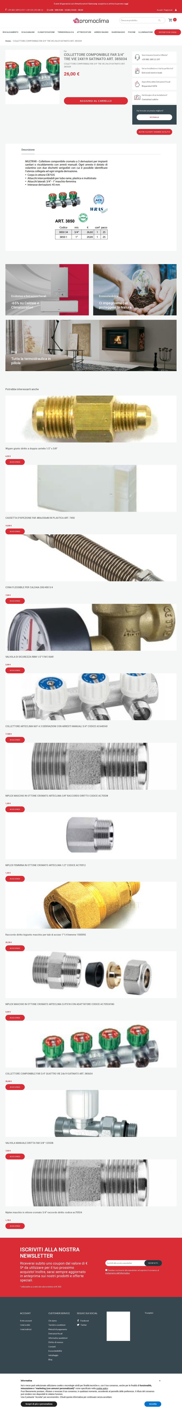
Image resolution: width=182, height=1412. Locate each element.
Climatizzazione (46, 32)
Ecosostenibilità (55, 1351)
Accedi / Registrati (167, 10)
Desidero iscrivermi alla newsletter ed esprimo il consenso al (132, 1271)
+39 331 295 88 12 (34, 10)
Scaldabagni (28, 32)
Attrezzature (84, 32)
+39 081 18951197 (16, 10)
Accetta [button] (153, 1404)
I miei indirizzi (25, 1329)
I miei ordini (25, 1325)
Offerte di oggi (168, 32)
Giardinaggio (118, 32)
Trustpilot (149, 1313)
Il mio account (26, 1321)
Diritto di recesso (55, 1342)
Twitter (82, 1325)
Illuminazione (145, 32)
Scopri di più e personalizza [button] (38, 1404)
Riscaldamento (10, 32)
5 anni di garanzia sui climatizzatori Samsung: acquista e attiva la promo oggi (91, 3)
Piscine (131, 32)
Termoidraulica (66, 32)
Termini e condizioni (56, 1325)
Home (8, 41)
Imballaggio (53, 1355)
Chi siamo (52, 1321)
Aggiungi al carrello (96, 100)
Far (65, 51)
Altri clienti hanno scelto (154, 132)
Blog (50, 1359)
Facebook (83, 1320)
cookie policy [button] (102, 1388)
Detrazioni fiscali (55, 1333)
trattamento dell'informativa (117, 1273)
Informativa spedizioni (57, 1338)
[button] (159, 1380)
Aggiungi (15, 462)
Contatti (52, 1346)
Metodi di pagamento (57, 1329)
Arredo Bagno (101, 32)
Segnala (154, 117)
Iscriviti (153, 1263)
